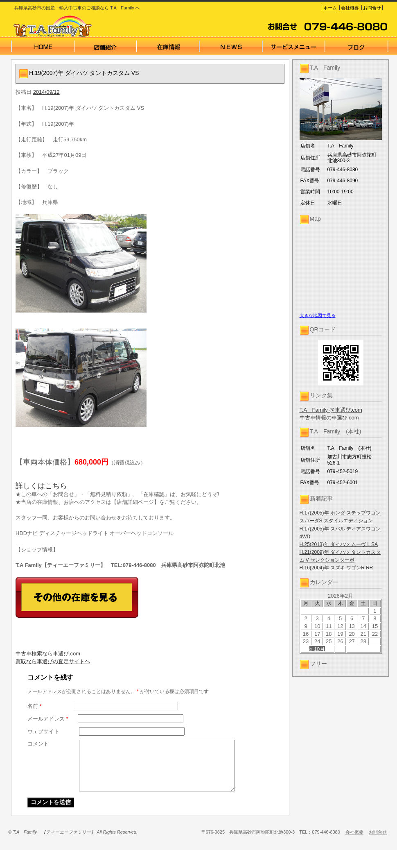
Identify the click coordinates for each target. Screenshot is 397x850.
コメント (38, 744)
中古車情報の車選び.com (329, 418)
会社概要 (350, 7)
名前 (34, 706)
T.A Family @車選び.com (331, 410)
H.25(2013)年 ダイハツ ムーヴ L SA (339, 544)
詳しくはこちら (41, 486)
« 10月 (317, 649)
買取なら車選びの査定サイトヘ (53, 661)
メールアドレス (47, 719)
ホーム (330, 7)
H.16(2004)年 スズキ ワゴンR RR (336, 568)
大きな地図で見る (318, 315)
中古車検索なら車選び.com (48, 654)
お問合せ (372, 7)
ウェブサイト (43, 731)
